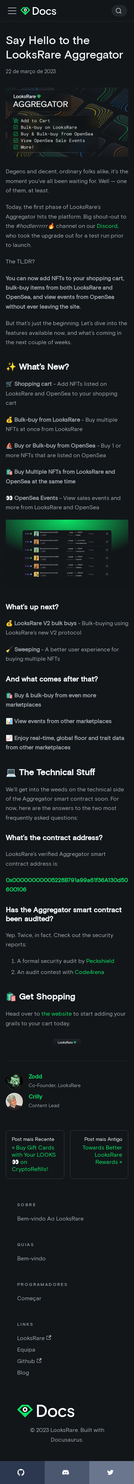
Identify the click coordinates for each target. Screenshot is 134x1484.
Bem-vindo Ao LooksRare (50, 1218)
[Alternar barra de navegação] (12, 10)
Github (29, 1361)
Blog (23, 1372)
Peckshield (100, 961)
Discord (107, 226)
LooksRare (34, 1338)
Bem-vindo (31, 1258)
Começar (29, 1298)
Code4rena (89, 972)
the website (56, 1013)
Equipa (26, 1349)
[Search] (119, 11)
